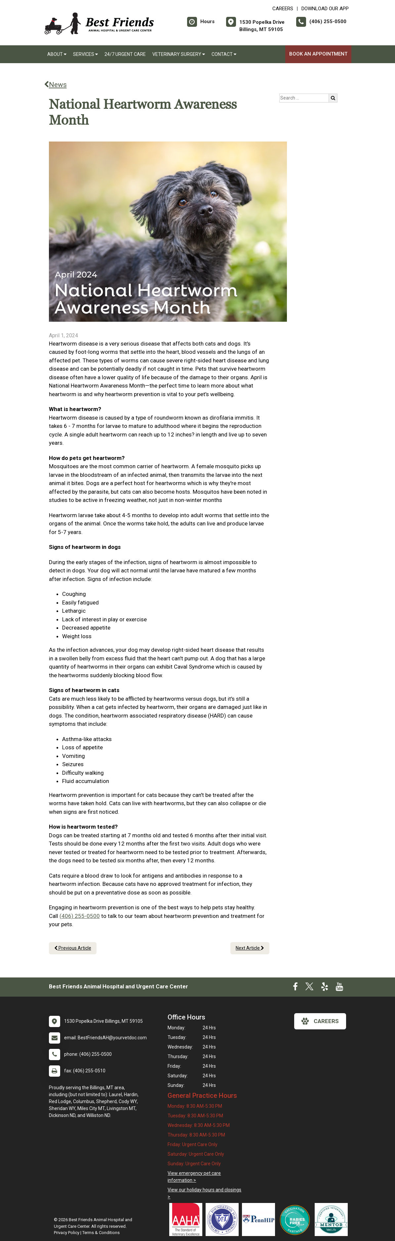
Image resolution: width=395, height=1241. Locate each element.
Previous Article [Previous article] (72, 948)
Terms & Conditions (101, 1232)
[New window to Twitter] (309, 988)
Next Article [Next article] (250, 948)
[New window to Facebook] (295, 988)
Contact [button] (224, 54)
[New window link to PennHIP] (260, 1219)
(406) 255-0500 (79, 916)
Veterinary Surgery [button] (178, 54)
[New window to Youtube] (339, 988)
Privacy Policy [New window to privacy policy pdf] (66, 1232)
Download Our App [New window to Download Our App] (325, 9)
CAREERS (282, 9)
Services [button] (85, 54)
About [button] (56, 54)
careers (320, 1021)
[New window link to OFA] (224, 1219)
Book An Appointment (318, 54)
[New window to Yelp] (325, 988)
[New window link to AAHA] (187, 1219)
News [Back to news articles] (55, 85)
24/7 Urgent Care (125, 54)
